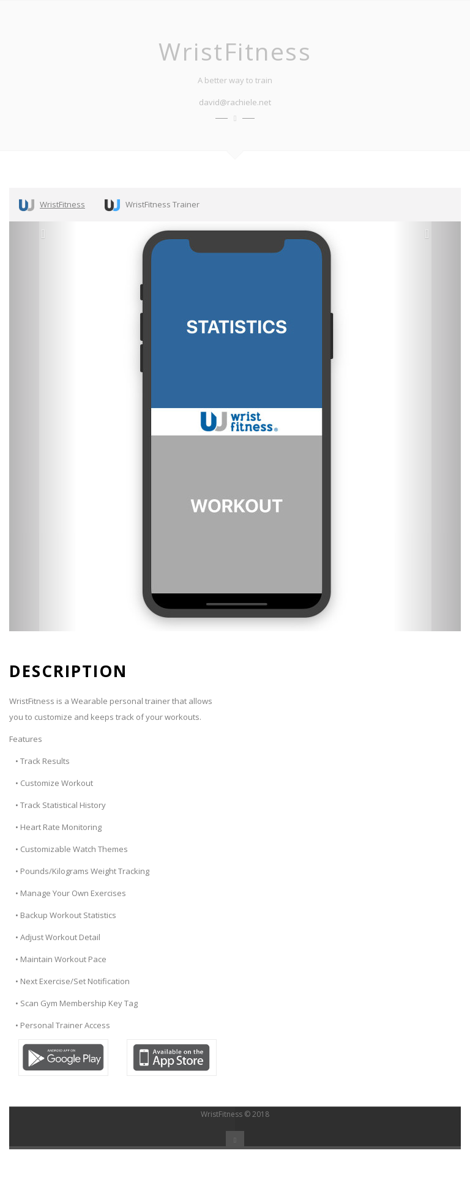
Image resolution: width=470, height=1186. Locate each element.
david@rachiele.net (235, 102)
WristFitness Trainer (152, 205)
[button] (43, 426)
